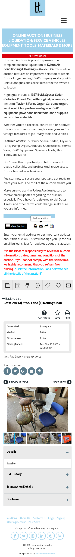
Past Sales (34, 522)
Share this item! (12, 365)
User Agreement (16, 522)
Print (67, 314)
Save (57, 314)
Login (51, 518)
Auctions (12, 518)
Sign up (61, 518)
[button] (7, 409)
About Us (25, 518)
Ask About (44, 314)
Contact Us (39, 518)
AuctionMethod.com (45, 553)
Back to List (11, 299)
